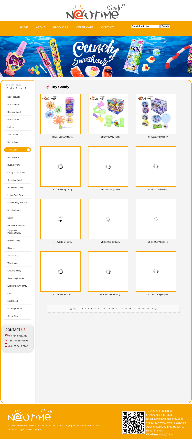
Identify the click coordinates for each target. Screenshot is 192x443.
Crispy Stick (12, 316)
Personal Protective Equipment (15, 228)
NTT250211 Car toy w (110, 242)
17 (139, 309)
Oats (9, 293)
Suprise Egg (12, 256)
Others (10, 218)
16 (134, 309)
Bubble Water (13, 157)
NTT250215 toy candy (158, 189)
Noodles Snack (14, 210)
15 (130, 309)
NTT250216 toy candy (62, 242)
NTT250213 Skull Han (62, 294)
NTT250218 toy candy (158, 137)
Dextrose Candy (14, 112)
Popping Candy (14, 233)
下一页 (154, 309)
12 (117, 309)
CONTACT (107, 27)
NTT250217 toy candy (110, 137)
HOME (24, 27)
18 (143, 309)
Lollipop (10, 127)
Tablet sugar (12, 263)
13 (121, 309)
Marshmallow (13, 119)
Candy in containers (16, 172)
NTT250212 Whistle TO (158, 242)
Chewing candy (14, 271)
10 (108, 309)
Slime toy (11, 248)
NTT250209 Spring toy (158, 294)
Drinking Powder (14, 308)
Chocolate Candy (14, 180)
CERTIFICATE (84, 27)
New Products (13, 97)
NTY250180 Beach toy (110, 294)
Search (165, 26)
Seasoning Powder (15, 278)
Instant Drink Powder (16, 195)
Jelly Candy (12, 135)
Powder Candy (13, 240)
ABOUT (40, 27)
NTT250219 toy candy (62, 189)
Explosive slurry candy (17, 286)
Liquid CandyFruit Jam (17, 203)
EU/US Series (13, 104)
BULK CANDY (13, 165)
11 (113, 309)
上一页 (73, 309)
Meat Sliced (12, 301)
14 (126, 309)
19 (147, 309)
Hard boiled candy (15, 188)
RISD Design (34, 429)
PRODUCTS (60, 27)
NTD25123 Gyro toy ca (62, 137)
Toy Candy (12, 150)
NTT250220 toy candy (110, 189)
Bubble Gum (12, 142)
